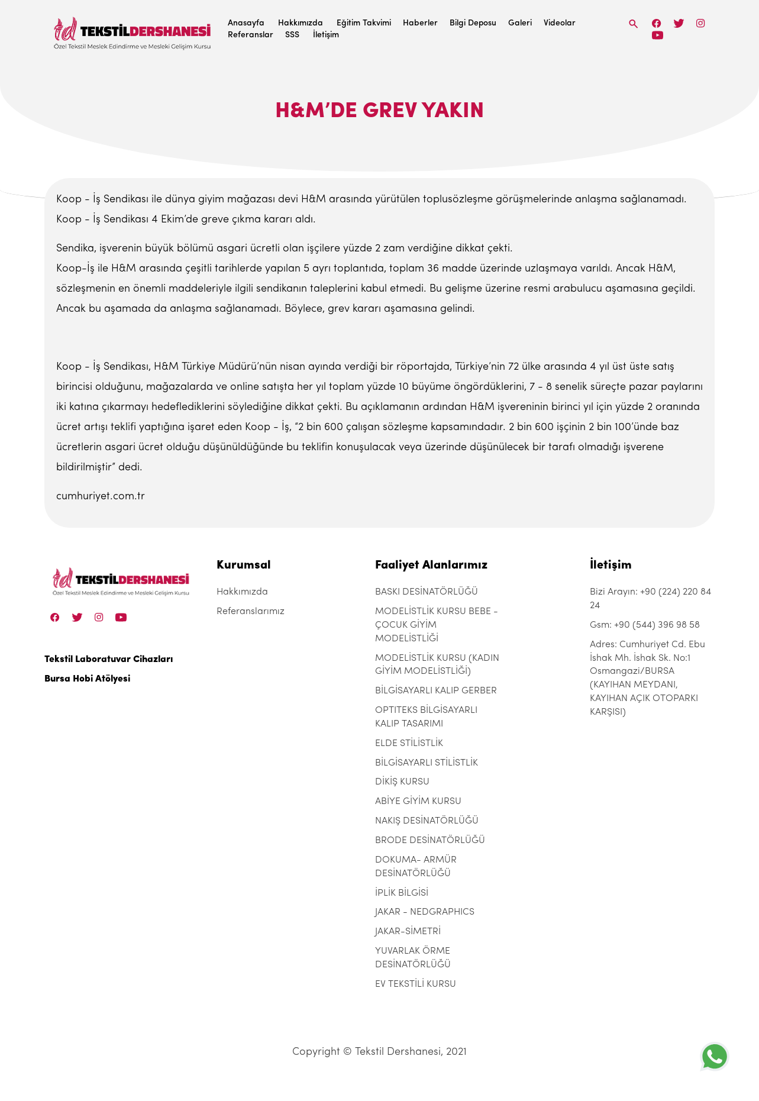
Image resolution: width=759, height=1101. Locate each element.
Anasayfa (246, 23)
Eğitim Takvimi (364, 23)
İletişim (326, 35)
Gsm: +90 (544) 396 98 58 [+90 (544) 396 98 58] (645, 625)
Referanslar (250, 35)
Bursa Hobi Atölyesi (87, 679)
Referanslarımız (251, 611)
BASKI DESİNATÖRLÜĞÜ (426, 592)
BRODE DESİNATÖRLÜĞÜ (430, 840)
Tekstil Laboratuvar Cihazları (108, 659)
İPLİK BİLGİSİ (401, 893)
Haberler (420, 23)
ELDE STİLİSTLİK (409, 743)
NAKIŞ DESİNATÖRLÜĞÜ (427, 821)
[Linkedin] (657, 35)
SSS (292, 35)
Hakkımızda (300, 23)
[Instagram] (700, 23)
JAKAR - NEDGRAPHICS (424, 912)
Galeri (520, 23)
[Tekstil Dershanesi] (133, 29)
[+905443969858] (714, 1056)
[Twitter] (678, 23)
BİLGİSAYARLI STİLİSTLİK (426, 763)
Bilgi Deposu (473, 23)
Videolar (560, 23)
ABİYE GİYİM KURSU (418, 801)
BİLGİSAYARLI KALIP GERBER (436, 691)
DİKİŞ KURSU (402, 782)
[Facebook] (656, 23)
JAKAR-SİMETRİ (408, 932)
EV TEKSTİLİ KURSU (415, 984)
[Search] (633, 24)
